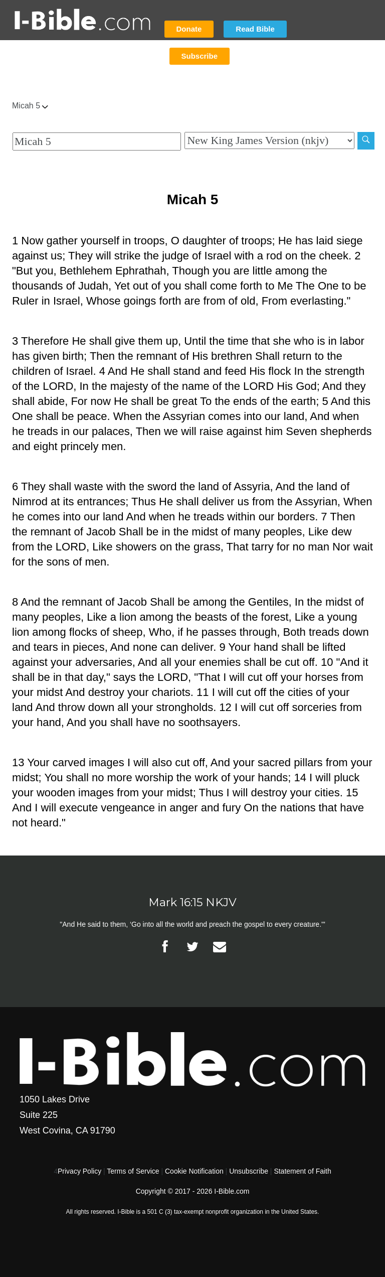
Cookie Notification (194, 1171)
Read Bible (255, 29)
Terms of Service (133, 1171)
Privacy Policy (79, 1171)
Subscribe (199, 56)
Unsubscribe (248, 1171)
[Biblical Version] (269, 140)
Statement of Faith (302, 1171)
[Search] (365, 141)
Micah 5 (30, 105)
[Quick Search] (97, 141)
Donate (189, 29)
